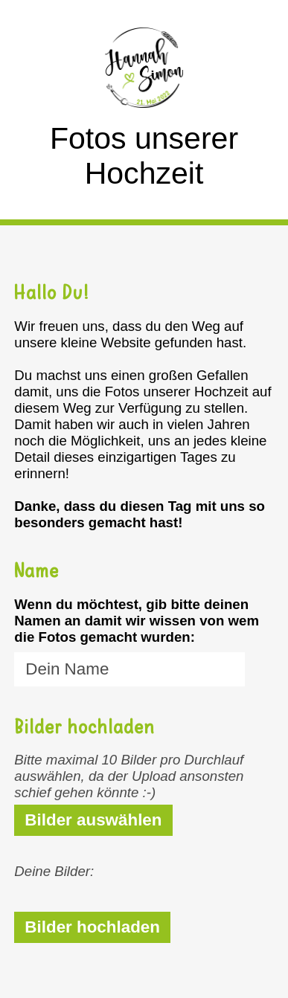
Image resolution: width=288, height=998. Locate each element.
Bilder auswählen (93, 820)
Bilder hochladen (92, 927)
